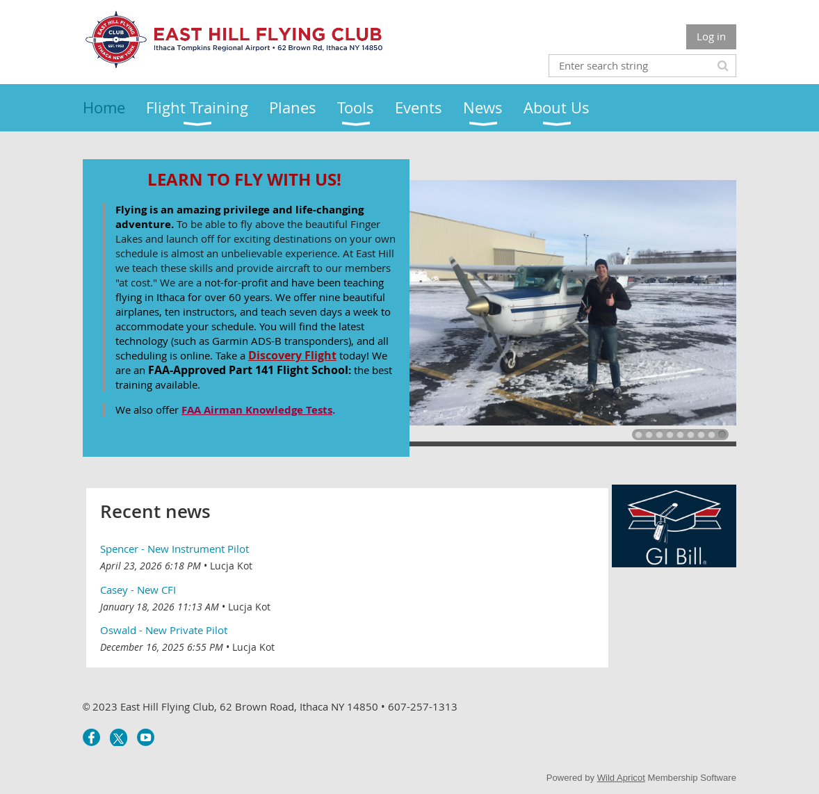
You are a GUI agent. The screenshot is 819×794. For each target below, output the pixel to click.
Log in (711, 36)
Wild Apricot (621, 777)
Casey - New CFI (138, 590)
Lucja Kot (231, 565)
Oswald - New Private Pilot (163, 630)
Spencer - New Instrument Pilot (174, 549)
